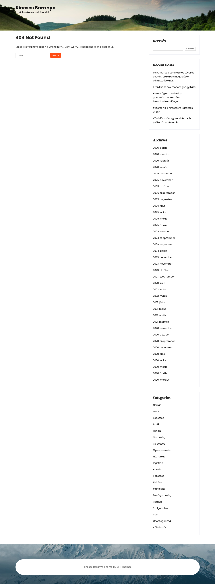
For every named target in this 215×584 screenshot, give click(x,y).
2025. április (160, 225)
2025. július (159, 206)
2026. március (161, 154)
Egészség (158, 418)
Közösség (158, 476)
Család (157, 405)
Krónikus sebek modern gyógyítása (174, 87)
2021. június (159, 302)
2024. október (161, 231)
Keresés (159, 41)
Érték (156, 424)
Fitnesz (157, 431)
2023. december (163, 257)
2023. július (159, 283)
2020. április (160, 373)
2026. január (160, 167)
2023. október (161, 270)
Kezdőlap (143, 23)
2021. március (161, 322)
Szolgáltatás (160, 508)
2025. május (160, 218)
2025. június (159, 212)
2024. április (160, 251)
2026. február (161, 160)
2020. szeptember (164, 341)
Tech (156, 514)
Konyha (157, 469)
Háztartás (159, 456)
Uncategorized (162, 521)
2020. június (159, 360)
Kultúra (157, 482)
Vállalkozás (160, 527)
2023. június (159, 289)
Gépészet (159, 443)
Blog (160, 23)
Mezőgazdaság (162, 495)
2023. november (162, 264)
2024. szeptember (164, 238)
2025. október (161, 186)
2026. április (160, 148)
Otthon (157, 501)
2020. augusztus (162, 347)
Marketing (159, 489)
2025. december (163, 173)
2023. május (160, 296)
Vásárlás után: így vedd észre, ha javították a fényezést (172, 120)
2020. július (159, 354)
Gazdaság (159, 437)
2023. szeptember (164, 276)
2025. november (163, 180)
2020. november (163, 328)
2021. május (159, 309)
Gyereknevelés (162, 450)
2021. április (159, 315)
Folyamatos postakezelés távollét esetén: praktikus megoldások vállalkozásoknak (173, 76)
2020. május (160, 367)
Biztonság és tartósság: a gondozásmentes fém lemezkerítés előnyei (168, 97)
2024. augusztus (162, 244)
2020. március (161, 380)
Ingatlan (158, 463)
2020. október (161, 334)
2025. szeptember (164, 193)
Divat (156, 411)
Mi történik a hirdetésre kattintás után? (173, 110)
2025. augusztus (162, 199)
